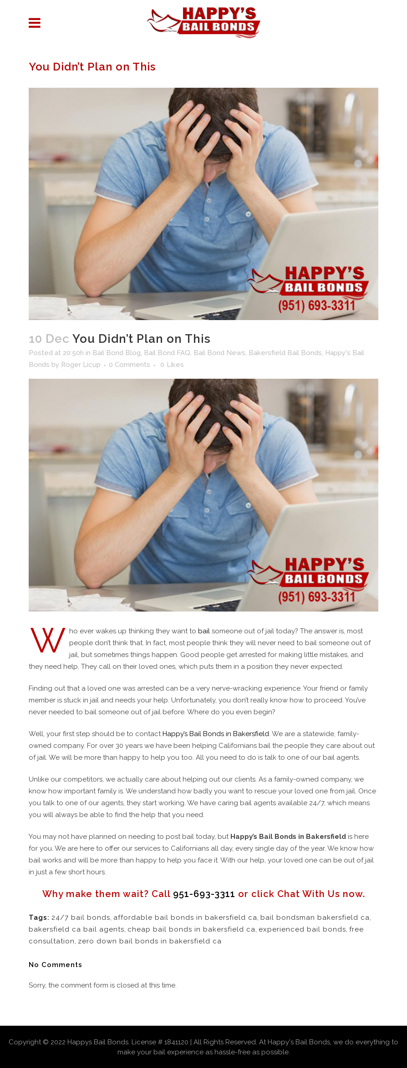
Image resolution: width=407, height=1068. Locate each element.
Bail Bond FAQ (167, 353)
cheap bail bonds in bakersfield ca (191, 929)
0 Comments (129, 365)
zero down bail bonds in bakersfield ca (150, 941)
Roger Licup (81, 365)
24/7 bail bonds (80, 917)
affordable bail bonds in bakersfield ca (185, 917)
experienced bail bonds (302, 929)
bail (204, 631)
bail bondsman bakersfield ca (315, 917)
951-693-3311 (204, 893)
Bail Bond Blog (116, 353)
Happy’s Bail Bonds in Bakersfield (216, 734)
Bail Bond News (219, 353)
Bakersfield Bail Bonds (285, 353)
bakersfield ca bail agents (76, 929)
